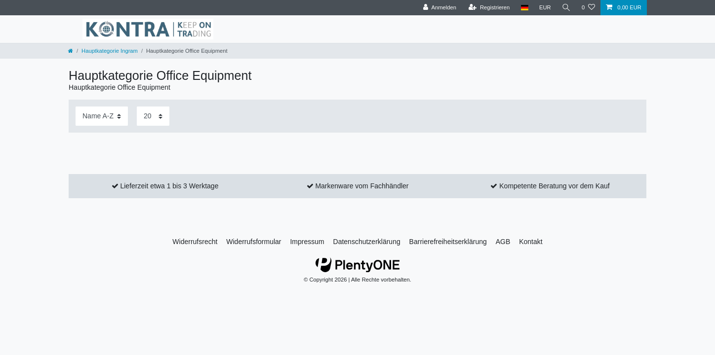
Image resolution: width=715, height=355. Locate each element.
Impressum (307, 242)
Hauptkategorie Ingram (109, 51)
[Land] (524, 7)
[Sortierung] (102, 116)
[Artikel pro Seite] (153, 116)
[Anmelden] (440, 7)
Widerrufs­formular (253, 242)
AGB (503, 242)
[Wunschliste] (588, 7)
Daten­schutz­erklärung (366, 242)
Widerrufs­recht (194, 242)
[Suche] (566, 7)
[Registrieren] (489, 7)
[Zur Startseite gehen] (70, 51)
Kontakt (530, 242)
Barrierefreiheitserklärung (448, 242)
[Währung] (545, 7)
